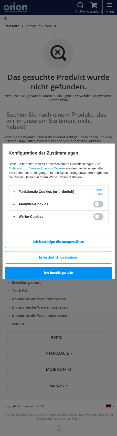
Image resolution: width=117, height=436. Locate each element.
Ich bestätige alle (58, 272)
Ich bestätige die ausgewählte (58, 241)
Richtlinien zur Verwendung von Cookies (37, 168)
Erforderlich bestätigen (58, 257)
